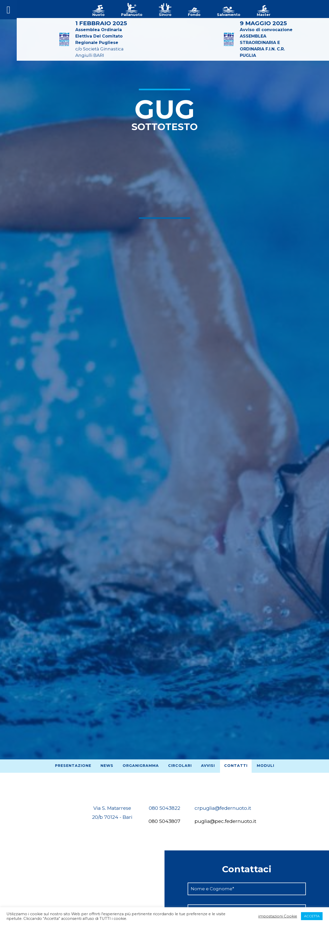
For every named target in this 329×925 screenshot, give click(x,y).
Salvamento (228, 14)
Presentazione (73, 765)
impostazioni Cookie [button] (277, 916)
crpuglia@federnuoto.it (223, 808)
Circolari (180, 765)
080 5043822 (164, 808)
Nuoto (98, 14)
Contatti (236, 765)
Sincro (165, 14)
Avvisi (208, 765)
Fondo (194, 14)
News (106, 765)
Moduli (265, 765)
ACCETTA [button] (311, 916)
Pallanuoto (131, 14)
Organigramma (141, 765)
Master (263, 14)
